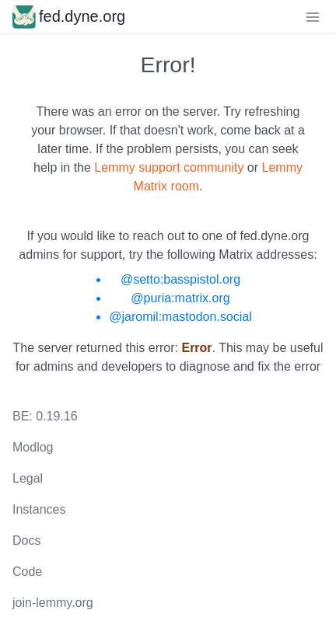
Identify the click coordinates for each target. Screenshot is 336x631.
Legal (27, 478)
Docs (26, 540)
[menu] (313, 16)
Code (27, 571)
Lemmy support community (168, 167)
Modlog (32, 447)
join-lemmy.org (52, 602)
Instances (38, 509)
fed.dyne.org (68, 16)
